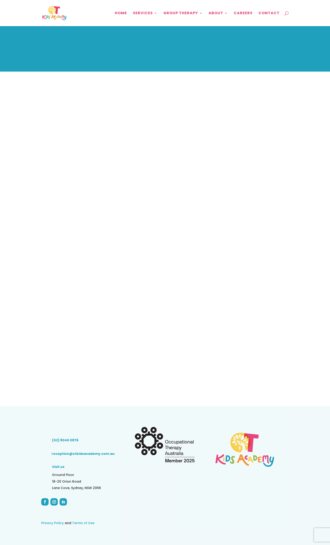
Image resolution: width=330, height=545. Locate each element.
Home (121, 13)
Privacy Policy (52, 523)
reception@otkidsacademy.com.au (83, 453)
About (216, 13)
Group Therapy (180, 13)
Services (143, 13)
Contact (269, 13)
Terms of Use (83, 523)
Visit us (58, 466)
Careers (243, 13)
